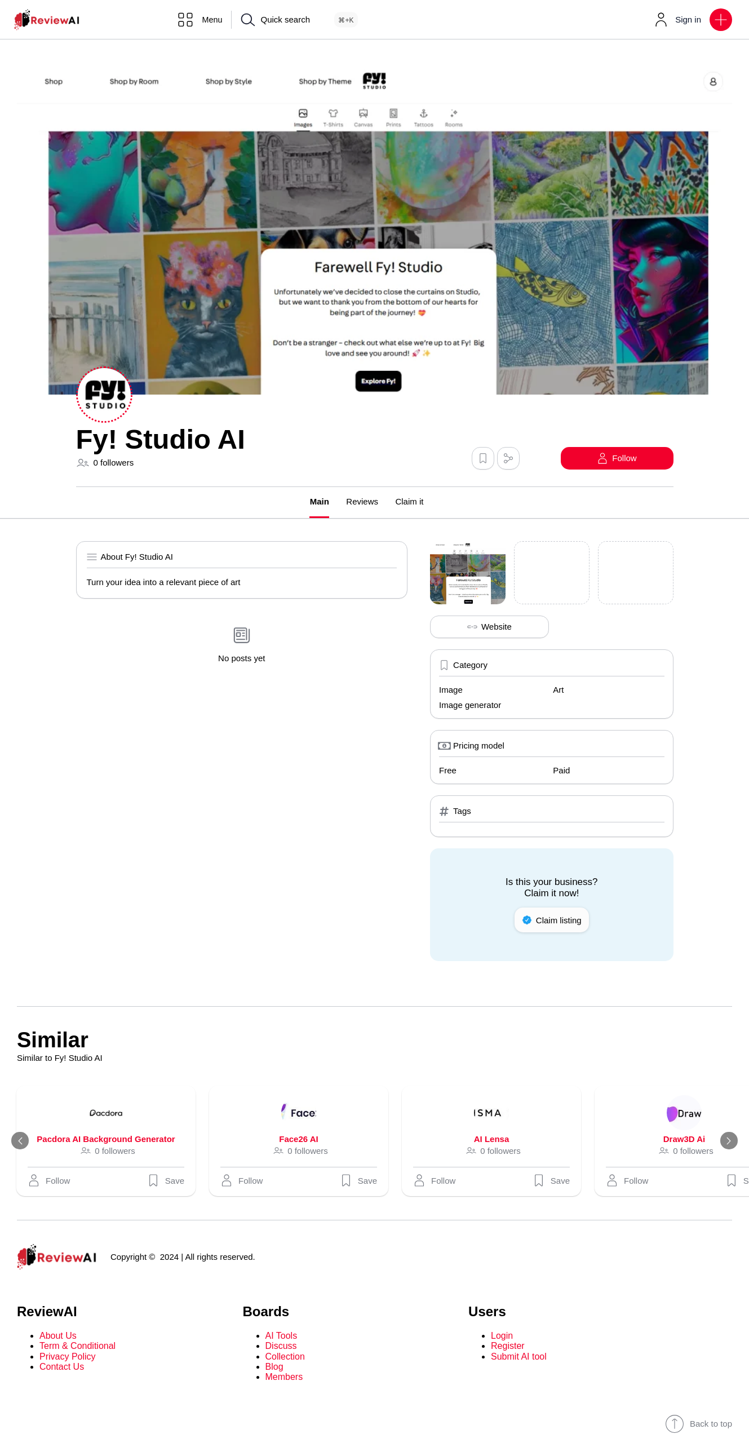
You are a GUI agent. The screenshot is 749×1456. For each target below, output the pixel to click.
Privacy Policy (67, 1356)
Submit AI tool (519, 1356)
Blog (274, 1366)
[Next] (727, 1141)
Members (284, 1377)
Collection (285, 1356)
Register (508, 1346)
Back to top (698, 1423)
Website (489, 627)
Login (502, 1335)
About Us (58, 1335)
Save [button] (167, 1180)
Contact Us (61, 1366)
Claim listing (552, 920)
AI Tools (281, 1335)
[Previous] (21, 1141)
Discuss (281, 1346)
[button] (721, 20)
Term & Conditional (77, 1346)
